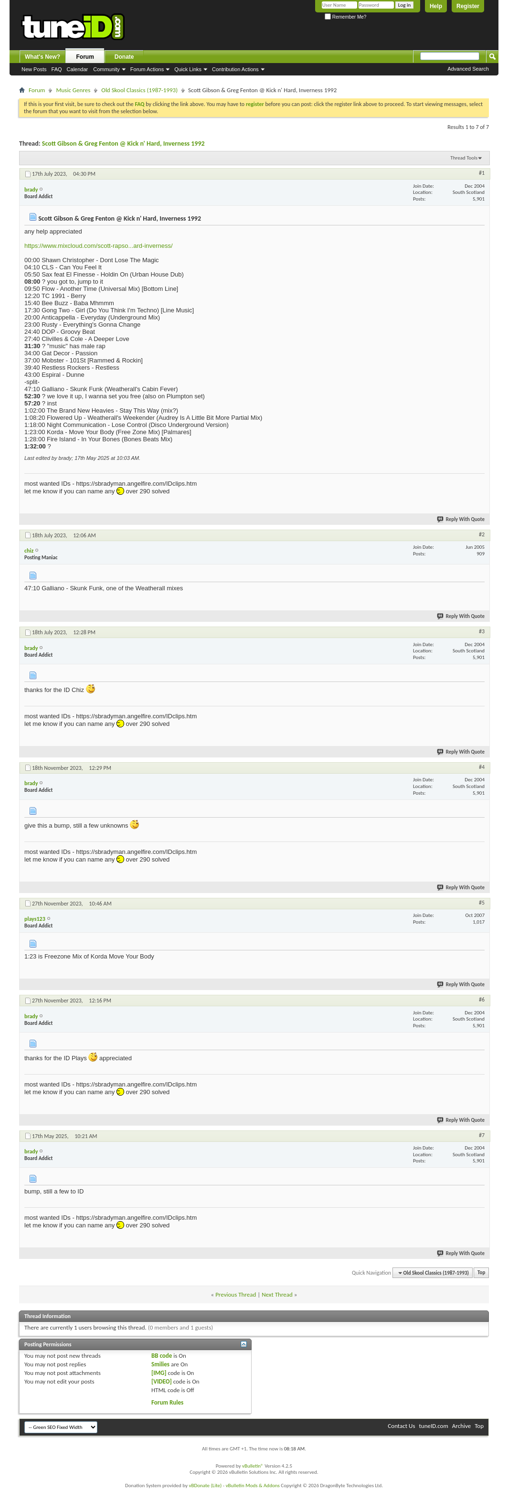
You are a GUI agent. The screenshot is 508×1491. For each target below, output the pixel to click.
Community (106, 69)
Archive (461, 1425)
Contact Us (401, 1425)
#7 (482, 1135)
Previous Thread (235, 1294)
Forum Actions (147, 69)
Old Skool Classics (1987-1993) (139, 90)
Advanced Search (468, 69)
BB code (161, 1355)
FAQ (57, 69)
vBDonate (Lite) (205, 1485)
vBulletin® (253, 1466)
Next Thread (277, 1294)
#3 (482, 631)
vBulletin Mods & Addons (253, 1485)
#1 (482, 173)
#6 (482, 999)
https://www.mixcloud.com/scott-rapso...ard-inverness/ (98, 245)
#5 (482, 902)
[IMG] (159, 1372)
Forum (85, 56)
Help (436, 6)
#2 (482, 534)
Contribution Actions (235, 69)
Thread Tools (463, 158)
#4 (482, 767)
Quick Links (187, 69)
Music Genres (73, 90)
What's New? (42, 56)
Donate (124, 56)
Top (481, 1273)
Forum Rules (167, 1402)
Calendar (77, 69)
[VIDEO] (161, 1381)
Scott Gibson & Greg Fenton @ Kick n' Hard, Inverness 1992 (123, 143)
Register (467, 6)
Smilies (160, 1364)
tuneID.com (433, 1425)
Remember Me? (345, 17)
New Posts (34, 69)
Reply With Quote (461, 519)
